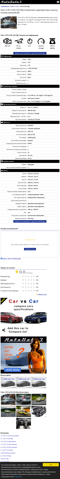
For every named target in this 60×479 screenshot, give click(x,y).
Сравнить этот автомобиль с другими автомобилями (30, 53)
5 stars (34, 276)
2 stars (26, 276)
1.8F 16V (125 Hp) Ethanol (8, 441)
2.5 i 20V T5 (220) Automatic (9, 444)
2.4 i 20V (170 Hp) (6, 456)
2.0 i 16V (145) (5, 461)
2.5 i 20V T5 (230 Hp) (7, 438)
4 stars (31, 276)
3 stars (28, 276)
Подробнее (18, 477)
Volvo (12, 6)
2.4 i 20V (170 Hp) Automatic (9, 447)
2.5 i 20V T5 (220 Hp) (7, 450)
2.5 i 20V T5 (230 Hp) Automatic (10, 436)
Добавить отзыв (30, 249)
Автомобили (5, 6)
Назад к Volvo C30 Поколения (11, 259)
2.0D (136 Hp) (5, 459)
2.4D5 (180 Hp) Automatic (8, 453)
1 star (23, 276)
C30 (17, 6)
